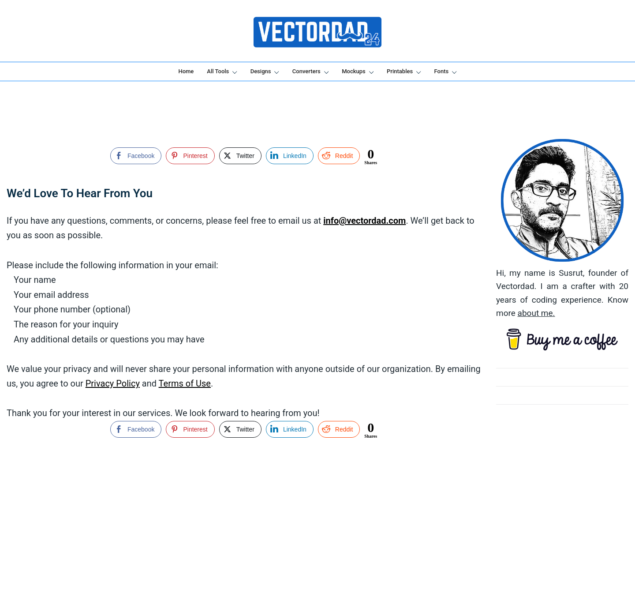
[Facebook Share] (135, 155)
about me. (536, 313)
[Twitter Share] (240, 155)
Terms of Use (185, 383)
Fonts (441, 71)
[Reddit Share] (339, 155)
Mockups (354, 71)
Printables (400, 71)
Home (186, 71)
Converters (306, 71)
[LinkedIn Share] (290, 155)
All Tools (218, 71)
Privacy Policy (113, 383)
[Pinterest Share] (190, 155)
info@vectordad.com (364, 220)
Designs (260, 71)
